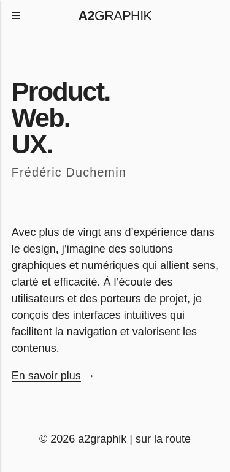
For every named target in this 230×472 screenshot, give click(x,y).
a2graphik (102, 439)
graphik (115, 15)
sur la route (163, 439)
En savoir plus (46, 376)
